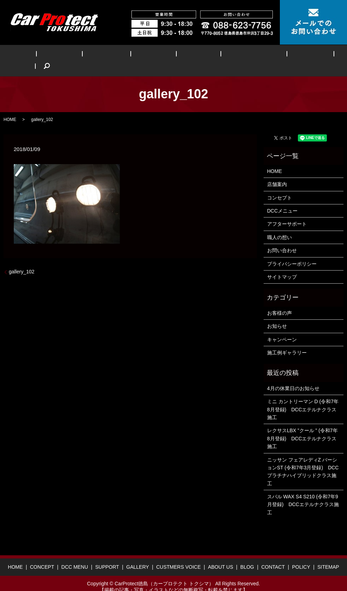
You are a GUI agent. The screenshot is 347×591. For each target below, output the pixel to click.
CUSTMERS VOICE (216, 55)
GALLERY (170, 55)
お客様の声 (279, 302)
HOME (31, 55)
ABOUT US (262, 55)
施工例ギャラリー (287, 341)
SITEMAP (328, 556)
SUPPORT (135, 55)
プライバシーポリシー (292, 253)
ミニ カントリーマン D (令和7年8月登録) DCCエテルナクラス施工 (303, 398)
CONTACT (273, 556)
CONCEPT (62, 55)
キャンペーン (282, 328)
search (318, 55)
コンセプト (279, 187)
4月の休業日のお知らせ (293, 377)
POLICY (301, 556)
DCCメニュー (282, 200)
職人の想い (279, 226)
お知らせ (277, 315)
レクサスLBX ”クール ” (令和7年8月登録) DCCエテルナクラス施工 (302, 428)
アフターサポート (287, 213)
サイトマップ (282, 266)
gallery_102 (21, 260)
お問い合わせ (282, 240)
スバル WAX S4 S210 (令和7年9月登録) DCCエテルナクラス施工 (303, 493)
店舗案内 (277, 173)
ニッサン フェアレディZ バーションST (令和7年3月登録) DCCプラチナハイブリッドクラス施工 (303, 460)
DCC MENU (99, 55)
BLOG (294, 55)
